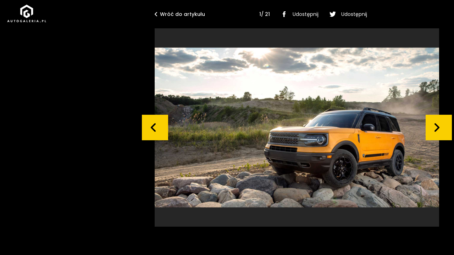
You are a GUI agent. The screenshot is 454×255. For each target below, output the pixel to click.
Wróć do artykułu (180, 14)
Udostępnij (298, 14)
